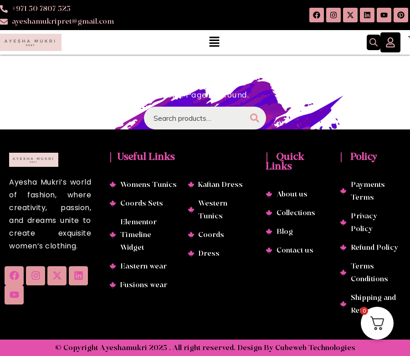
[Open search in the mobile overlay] (373, 42)
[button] (214, 42)
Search (254, 118)
